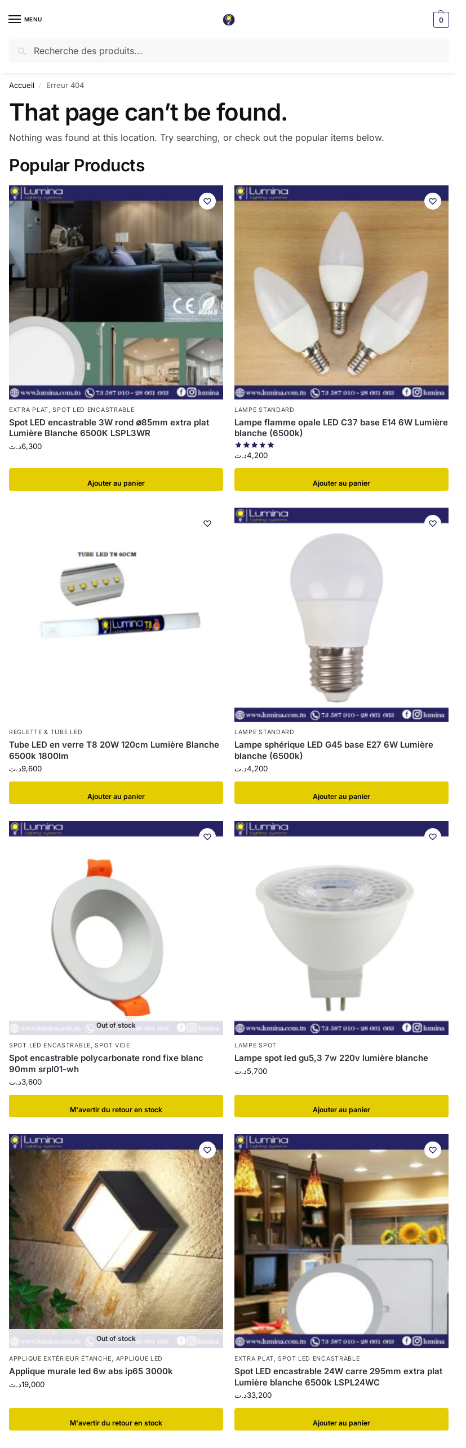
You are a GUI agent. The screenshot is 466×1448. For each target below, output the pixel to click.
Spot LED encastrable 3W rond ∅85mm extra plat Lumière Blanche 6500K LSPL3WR (109, 428)
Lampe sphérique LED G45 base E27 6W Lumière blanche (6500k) (333, 750)
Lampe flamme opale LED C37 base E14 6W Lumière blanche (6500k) (341, 428)
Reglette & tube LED (45, 732)
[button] (440, 20)
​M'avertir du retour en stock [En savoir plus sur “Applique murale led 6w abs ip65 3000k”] (116, 1419)
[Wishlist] (206, 202)
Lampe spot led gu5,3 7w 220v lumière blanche (331, 1057)
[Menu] (25, 19)
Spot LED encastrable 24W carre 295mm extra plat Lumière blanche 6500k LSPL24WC (338, 1377)
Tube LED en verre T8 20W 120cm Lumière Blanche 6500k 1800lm (114, 750)
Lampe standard (264, 410)
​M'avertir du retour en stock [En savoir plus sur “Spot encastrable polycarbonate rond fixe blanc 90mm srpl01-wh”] (116, 1106)
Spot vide (112, 1045)
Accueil (21, 85)
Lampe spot (255, 1045)
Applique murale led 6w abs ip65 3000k (91, 1371)
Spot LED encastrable (93, 410)
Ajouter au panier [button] (116, 479)
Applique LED (139, 1358)
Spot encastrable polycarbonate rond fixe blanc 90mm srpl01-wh (106, 1063)
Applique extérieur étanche (60, 1358)
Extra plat (28, 410)
